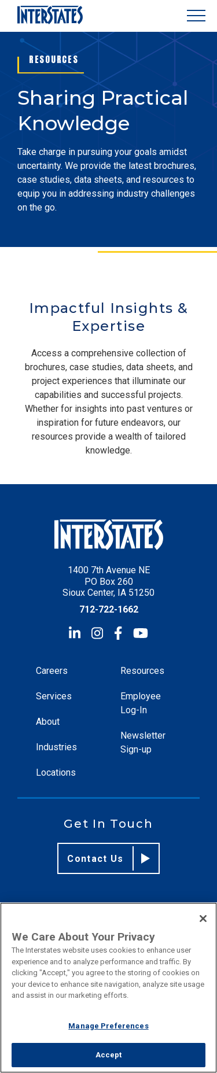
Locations (56, 772)
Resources (142, 670)
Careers (52, 670)
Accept (108, 1054)
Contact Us (108, 858)
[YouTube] (140, 633)
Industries (56, 747)
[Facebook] (118, 633)
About (48, 721)
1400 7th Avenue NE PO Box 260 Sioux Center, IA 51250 (108, 581)
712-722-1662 (108, 609)
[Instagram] (97, 633)
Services (54, 696)
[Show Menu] (196, 16)
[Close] (203, 918)
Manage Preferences (108, 1026)
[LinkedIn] (74, 633)
